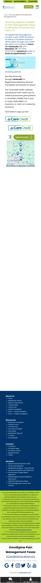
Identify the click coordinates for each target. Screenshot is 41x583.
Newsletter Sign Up (15, 433)
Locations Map (13, 448)
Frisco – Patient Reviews (17, 411)
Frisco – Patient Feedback (18, 414)
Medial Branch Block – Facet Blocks (21, 468)
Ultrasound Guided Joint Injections (21, 470)
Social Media (13, 438)
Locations (11, 446)
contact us (21, 51)
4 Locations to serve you (20, 556)
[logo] (8, 6)
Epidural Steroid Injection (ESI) (19, 464)
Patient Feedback (15, 409)
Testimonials (13, 405)
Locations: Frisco (14, 451)
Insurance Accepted (15, 422)
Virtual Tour (12, 407)
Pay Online (12, 431)
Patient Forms (13, 424)
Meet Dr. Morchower (15, 403)
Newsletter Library (15, 400)
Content (11, 435)
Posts (10, 398)
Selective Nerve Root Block (18, 481)
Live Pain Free (13, 427)
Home (6, 15)
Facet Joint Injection (15, 466)
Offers (10, 455)
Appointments (13, 453)
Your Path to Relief (15, 429)
